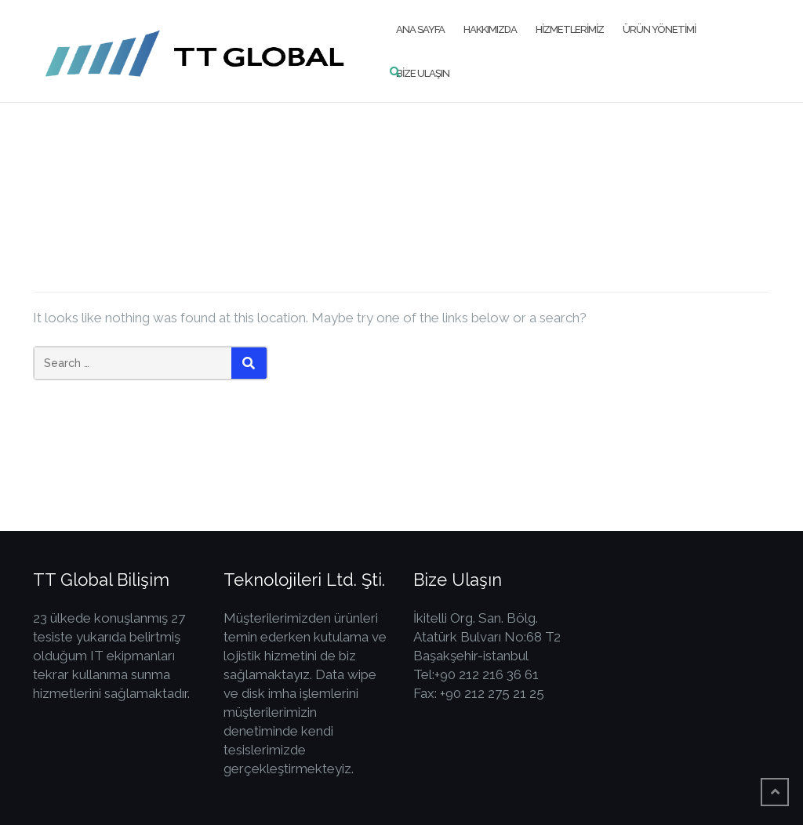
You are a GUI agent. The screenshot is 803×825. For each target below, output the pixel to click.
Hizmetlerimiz (570, 29)
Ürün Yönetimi (659, 29)
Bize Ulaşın (422, 73)
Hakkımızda (490, 29)
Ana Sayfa (420, 29)
